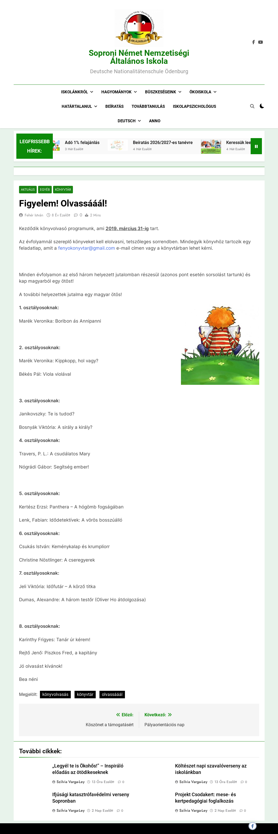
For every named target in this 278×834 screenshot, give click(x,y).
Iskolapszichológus (194, 106)
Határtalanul (77, 106)
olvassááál (112, 694)
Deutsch (127, 121)
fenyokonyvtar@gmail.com (86, 248)
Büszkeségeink (160, 92)
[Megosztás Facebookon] (253, 826)
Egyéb (45, 189)
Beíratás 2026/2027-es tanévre (171, 142)
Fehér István (34, 215)
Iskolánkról (74, 92)
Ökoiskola (200, 92)
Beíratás (114, 106)
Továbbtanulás (148, 106)
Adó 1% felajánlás (90, 142)
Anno (154, 121)
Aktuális (28, 189)
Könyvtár (63, 189)
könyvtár (85, 694)
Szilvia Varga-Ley (71, 781)
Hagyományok (116, 92)
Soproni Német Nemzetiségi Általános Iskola (139, 57)
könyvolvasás (55, 694)
